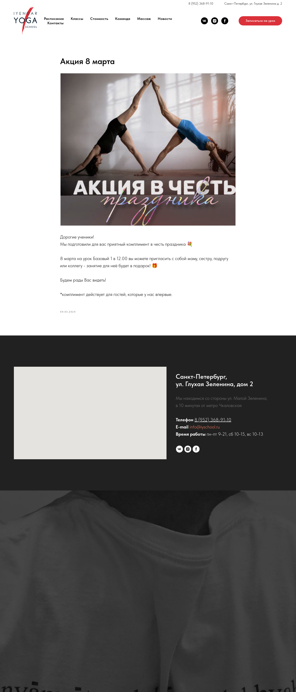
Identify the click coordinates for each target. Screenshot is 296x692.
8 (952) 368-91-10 (200, 3)
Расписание (54, 18)
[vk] (204, 20)
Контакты (55, 23)
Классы (77, 18)
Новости (165, 18)
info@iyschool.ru (205, 427)
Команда (122, 18)
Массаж (144, 18)
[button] (260, 20)
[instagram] (214, 20)
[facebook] (224, 20)
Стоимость (99, 18)
